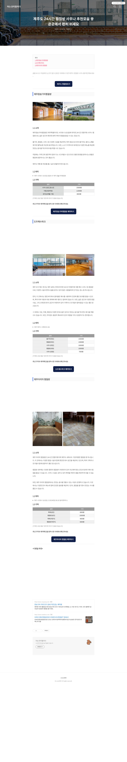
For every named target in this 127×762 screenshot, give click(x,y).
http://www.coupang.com (41, 677)
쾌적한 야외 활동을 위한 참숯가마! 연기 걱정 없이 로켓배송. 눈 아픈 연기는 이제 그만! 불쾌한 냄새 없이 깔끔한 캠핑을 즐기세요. (62, 684)
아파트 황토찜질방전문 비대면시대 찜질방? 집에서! (51, 693)
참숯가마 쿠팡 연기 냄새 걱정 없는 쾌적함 (48, 680)
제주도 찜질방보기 (63, 135)
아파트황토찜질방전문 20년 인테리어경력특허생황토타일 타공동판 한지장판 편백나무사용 (58, 696)
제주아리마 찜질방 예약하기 (63, 615)
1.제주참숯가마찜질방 (41, 111)
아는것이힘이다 (14, 6)
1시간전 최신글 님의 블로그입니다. (44, 719)
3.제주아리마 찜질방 (41, 117)
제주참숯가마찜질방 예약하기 (63, 287)
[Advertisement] (47, 65)
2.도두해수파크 (39, 114)
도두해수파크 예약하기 (63, 445)
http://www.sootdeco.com (42, 690)
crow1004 (63, 754)
